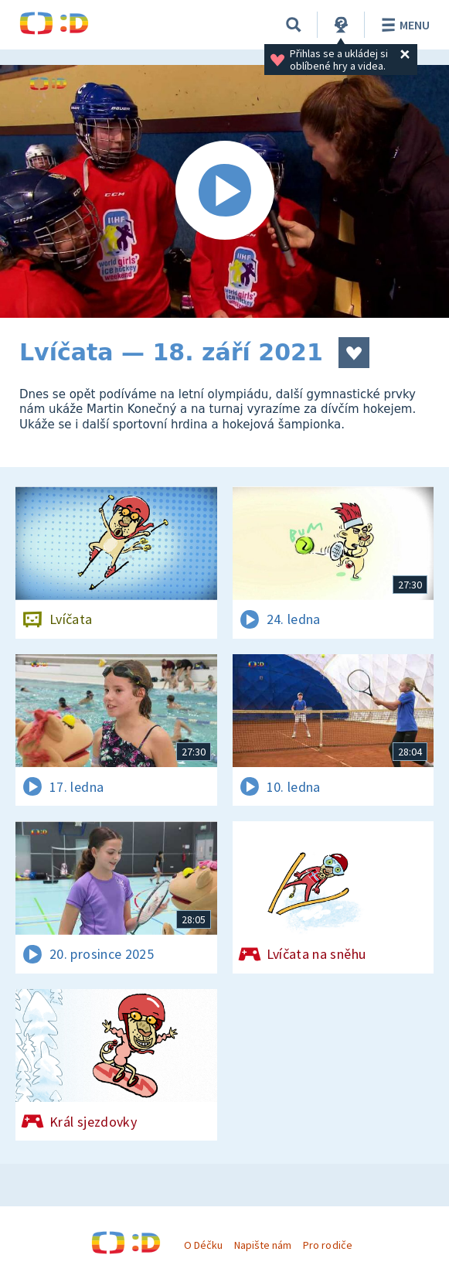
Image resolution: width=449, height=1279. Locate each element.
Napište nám (262, 1245)
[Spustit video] (224, 191)
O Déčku (203, 1245)
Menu (403, 24)
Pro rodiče (327, 1245)
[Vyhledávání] (293, 24)
